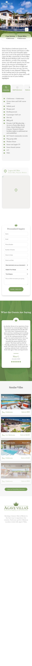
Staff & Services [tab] (17, 91)
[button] (29, 19)
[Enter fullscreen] (26, 29)
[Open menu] (28, 2)
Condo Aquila (10, 443)
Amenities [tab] (6, 91)
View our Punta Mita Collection (16, 489)
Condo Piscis (9, 397)
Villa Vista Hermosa (12, 420)
